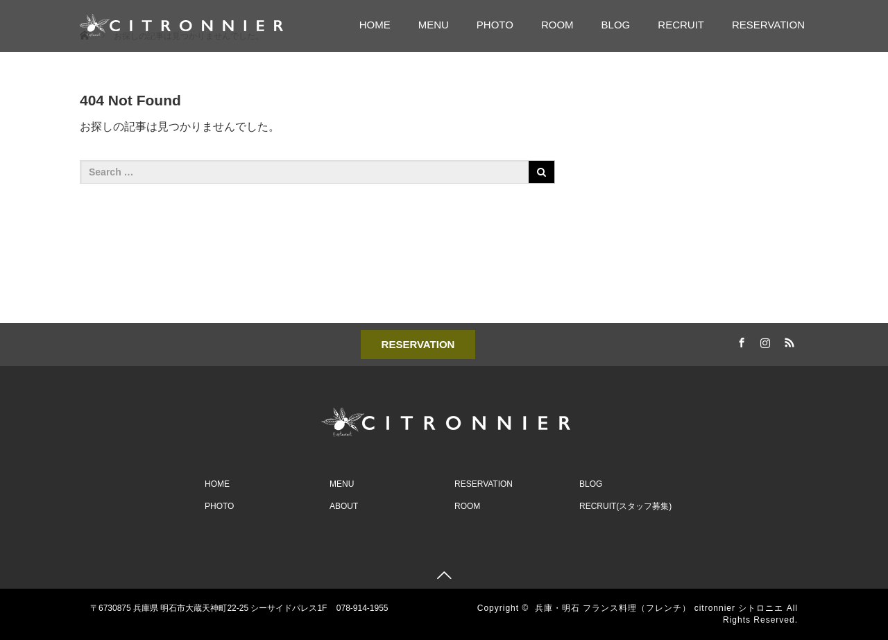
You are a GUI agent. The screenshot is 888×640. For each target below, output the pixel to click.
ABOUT (344, 506)
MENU (433, 25)
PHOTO (495, 25)
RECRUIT (681, 25)
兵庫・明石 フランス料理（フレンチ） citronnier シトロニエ (659, 608)
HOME (375, 25)
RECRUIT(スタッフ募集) (625, 506)
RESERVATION (768, 25)
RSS (787, 340)
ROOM (557, 25)
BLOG (616, 25)
